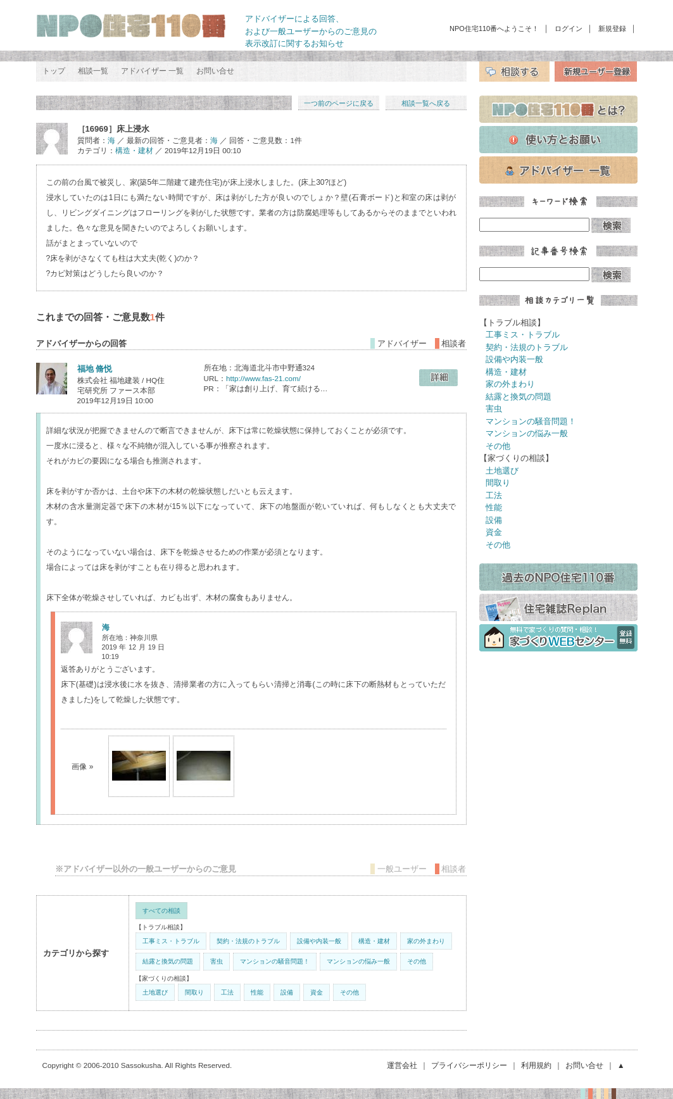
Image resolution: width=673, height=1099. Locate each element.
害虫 (216, 961)
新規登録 (612, 28)
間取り (194, 992)
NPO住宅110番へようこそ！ (494, 28)
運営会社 (402, 1065)
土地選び (155, 992)
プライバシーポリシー (469, 1065)
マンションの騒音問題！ (275, 961)
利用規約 (536, 1065)
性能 (257, 992)
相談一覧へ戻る (425, 103)
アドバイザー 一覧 (152, 70)
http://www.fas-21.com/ (263, 378)
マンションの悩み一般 (358, 961)
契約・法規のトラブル (248, 941)
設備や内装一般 (319, 941)
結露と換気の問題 (167, 961)
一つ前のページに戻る (339, 103)
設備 (286, 992)
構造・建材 (134, 150)
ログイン (568, 28)
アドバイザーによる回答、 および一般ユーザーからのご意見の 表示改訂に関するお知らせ (311, 31)
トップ (53, 70)
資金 (316, 992)
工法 (227, 992)
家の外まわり (426, 941)
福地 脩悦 (95, 369)
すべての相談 (161, 910)
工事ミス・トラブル (170, 941)
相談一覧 (93, 70)
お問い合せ (215, 70)
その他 (416, 961)
